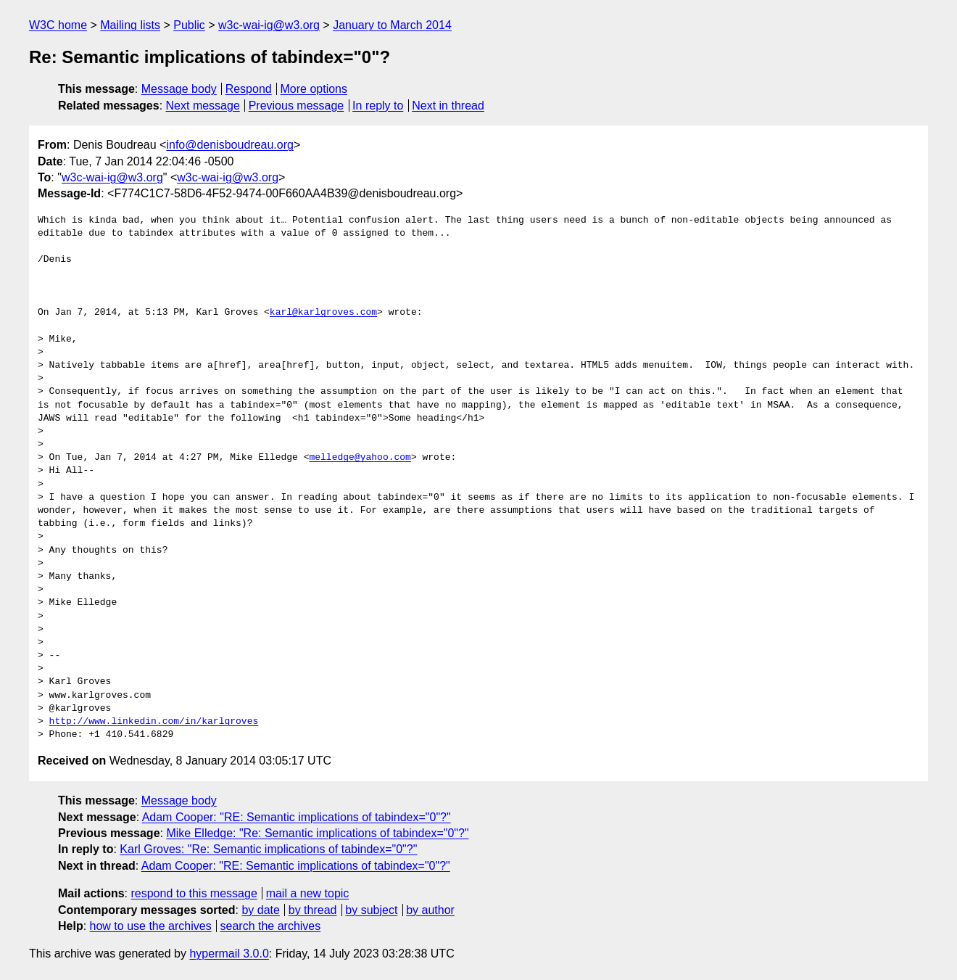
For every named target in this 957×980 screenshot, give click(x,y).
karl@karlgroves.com (323, 312)
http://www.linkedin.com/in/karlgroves (154, 721)
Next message (203, 105)
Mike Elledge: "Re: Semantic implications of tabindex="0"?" (317, 833)
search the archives (270, 926)
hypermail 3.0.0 (228, 953)
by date (260, 910)
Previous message (296, 105)
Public (189, 25)
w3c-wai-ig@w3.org (269, 25)
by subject (371, 910)
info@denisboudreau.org (229, 145)
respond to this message (193, 893)
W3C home (58, 25)
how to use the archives (151, 926)
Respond (248, 89)
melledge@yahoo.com (359, 457)
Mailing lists (130, 25)
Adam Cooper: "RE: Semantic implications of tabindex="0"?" (296, 817)
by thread (313, 910)
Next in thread (448, 105)
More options (314, 89)
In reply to (377, 105)
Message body (179, 89)
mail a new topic (307, 893)
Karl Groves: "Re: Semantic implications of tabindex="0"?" (268, 849)
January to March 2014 (392, 25)
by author (430, 910)
